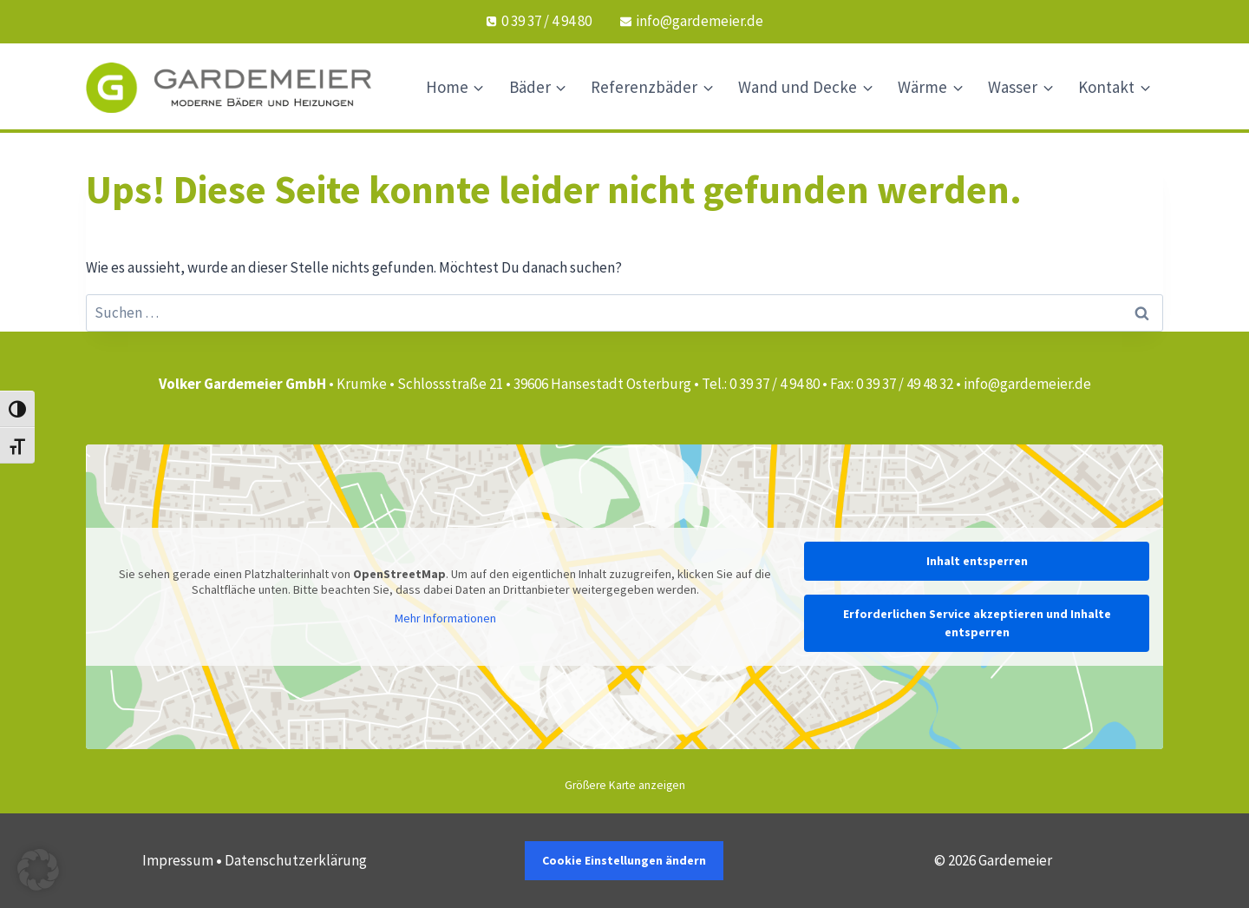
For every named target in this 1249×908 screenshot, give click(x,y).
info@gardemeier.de (1027, 383)
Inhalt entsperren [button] (977, 561)
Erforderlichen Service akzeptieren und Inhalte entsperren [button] (977, 623)
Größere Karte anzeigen (625, 785)
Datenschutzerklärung (296, 860)
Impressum (177, 860)
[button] (38, 870)
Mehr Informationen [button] (445, 618)
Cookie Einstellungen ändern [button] (624, 860)
